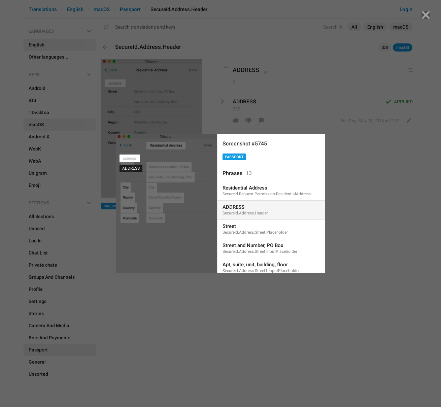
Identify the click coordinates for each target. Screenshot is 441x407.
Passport (234, 157)
